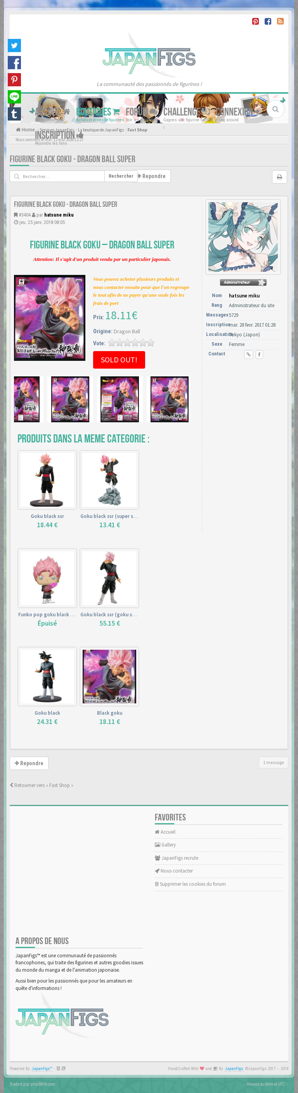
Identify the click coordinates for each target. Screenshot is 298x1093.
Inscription (59, 135)
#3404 (25, 215)
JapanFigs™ (42, 1068)
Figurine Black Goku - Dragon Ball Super (72, 159)
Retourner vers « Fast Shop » (41, 785)
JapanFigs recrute (176, 858)
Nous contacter (174, 870)
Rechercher (121, 176)
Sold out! (119, 359)
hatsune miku (59, 215)
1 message (273, 762)
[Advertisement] (245, 408)
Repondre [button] (151, 176)
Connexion (238, 112)
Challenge (186, 112)
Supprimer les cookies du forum (190, 884)
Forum (142, 112)
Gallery (165, 844)
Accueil (52, 112)
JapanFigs (234, 1068)
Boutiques (98, 112)
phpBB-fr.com (43, 1084)
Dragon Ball (127, 331)
